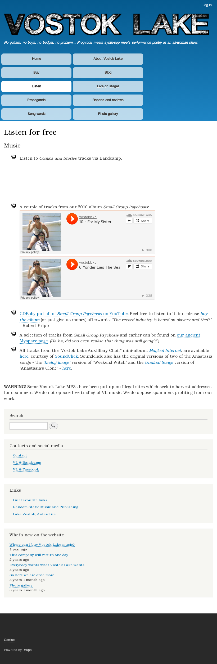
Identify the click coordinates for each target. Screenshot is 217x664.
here (24, 356)
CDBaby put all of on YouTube (74, 313)
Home (36, 59)
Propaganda (36, 100)
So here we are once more (32, 575)
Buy (36, 72)
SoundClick (66, 356)
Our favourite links (30, 500)
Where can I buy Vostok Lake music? (42, 544)
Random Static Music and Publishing (45, 507)
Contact (20, 455)
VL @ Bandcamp (27, 462)
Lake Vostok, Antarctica (34, 514)
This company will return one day (39, 555)
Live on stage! (108, 86)
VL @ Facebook (26, 469)
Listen (36, 86)
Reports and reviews (108, 100)
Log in (207, 5)
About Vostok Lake (108, 59)
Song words (37, 114)
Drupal (27, 650)
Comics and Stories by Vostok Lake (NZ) (116, 183)
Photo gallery (108, 114)
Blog (108, 72)
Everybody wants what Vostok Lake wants (47, 565)
